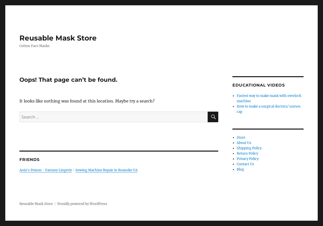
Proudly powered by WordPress (82, 204)
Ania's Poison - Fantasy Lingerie (45, 170)
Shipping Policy (249, 148)
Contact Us (245, 164)
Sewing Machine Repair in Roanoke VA (106, 170)
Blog (240, 169)
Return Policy (247, 153)
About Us (244, 143)
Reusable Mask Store (58, 38)
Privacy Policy (248, 159)
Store (241, 137)
